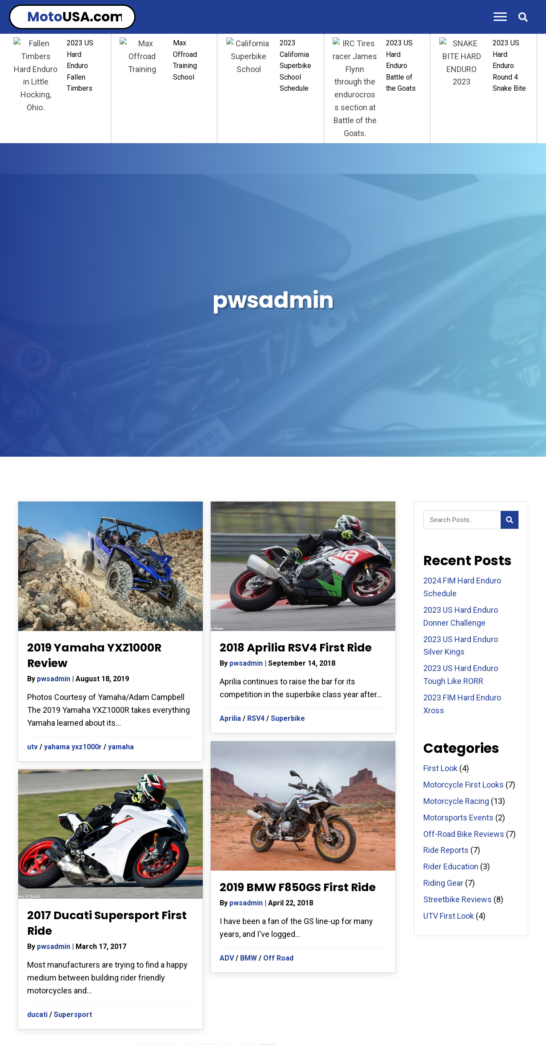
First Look (440, 594)
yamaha (121, 573)
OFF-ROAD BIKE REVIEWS (265, 1000)
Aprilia (230, 544)
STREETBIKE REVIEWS (174, 1000)
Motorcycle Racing (456, 627)
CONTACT (392, 1000)
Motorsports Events (458, 643)
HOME (45, 984)
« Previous (157, 880)
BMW (248, 784)
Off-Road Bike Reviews (463, 660)
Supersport (73, 840)
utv (32, 573)
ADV (227, 784)
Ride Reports (446, 676)
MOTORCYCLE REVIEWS (472, 984)
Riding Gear (443, 709)
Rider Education (450, 692)
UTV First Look (448, 742)
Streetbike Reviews (457, 725)
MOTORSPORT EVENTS (224, 984)
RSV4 (256, 544)
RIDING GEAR (152, 984)
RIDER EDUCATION (304, 984)
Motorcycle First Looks (463, 610)
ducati (37, 840)
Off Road (278, 784)
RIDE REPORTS (93, 984)
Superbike (288, 544)
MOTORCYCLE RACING (384, 984)
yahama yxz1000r (73, 573)
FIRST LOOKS (342, 1000)
